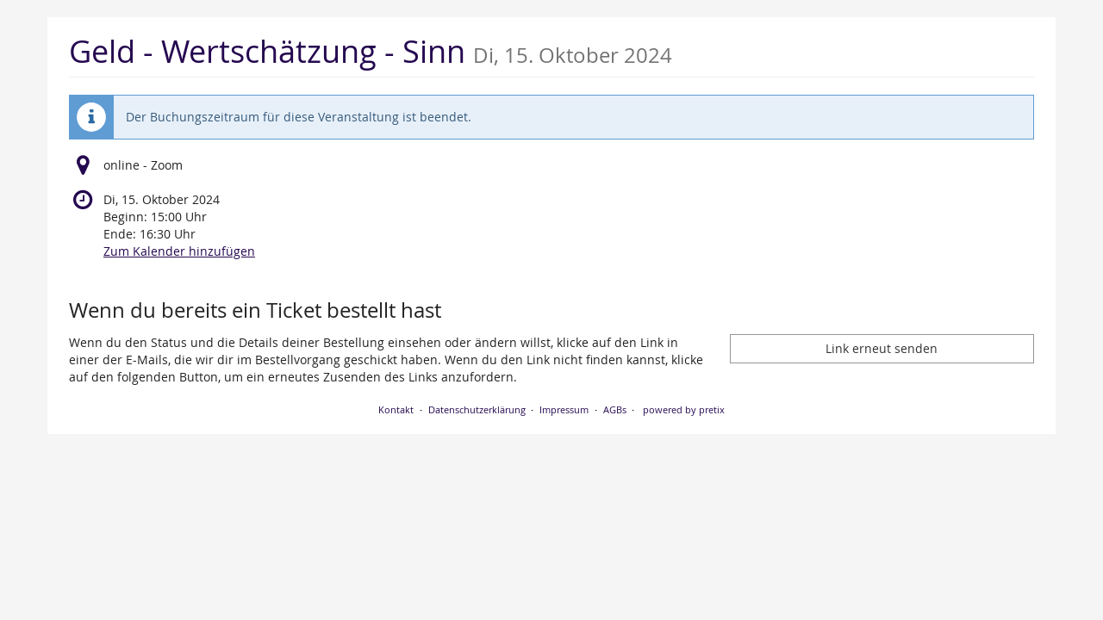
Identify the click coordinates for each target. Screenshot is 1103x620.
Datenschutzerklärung (477, 409)
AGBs (614, 409)
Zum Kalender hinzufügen (179, 251)
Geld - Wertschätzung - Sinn (370, 51)
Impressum (564, 409)
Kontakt (396, 409)
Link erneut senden (882, 348)
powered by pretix (684, 409)
